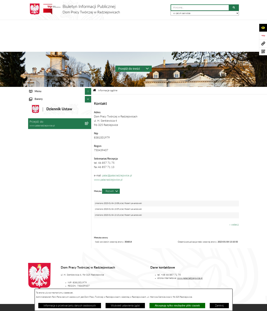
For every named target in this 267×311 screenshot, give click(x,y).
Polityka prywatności (179, 287)
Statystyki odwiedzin (122, 287)
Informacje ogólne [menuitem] (40, 66)
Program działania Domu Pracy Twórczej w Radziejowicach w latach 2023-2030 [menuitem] (53, 127)
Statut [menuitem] (33, 85)
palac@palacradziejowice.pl (117, 143)
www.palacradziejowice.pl (108, 147)
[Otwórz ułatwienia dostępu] (263, 28)
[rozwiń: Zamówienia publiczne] (89, 92)
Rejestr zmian (211, 277)
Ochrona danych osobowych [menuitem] (45, 112)
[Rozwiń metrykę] (111, 159)
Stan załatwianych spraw (61, 277)
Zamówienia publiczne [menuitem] (42, 92)
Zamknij (219, 305)
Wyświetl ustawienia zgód (125, 305)
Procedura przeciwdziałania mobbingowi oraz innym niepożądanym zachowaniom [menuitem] (54, 150)
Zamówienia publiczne (95, 277)
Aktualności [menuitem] (36, 98)
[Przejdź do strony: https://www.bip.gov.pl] (263, 35)
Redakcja (151, 277)
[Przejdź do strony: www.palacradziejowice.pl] (263, 43)
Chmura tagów (150, 287)
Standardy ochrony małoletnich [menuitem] (47, 135)
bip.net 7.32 (233, 306)
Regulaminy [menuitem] (36, 118)
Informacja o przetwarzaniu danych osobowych (70, 305)
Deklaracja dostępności (89, 287)
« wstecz (234, 192)
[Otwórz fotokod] (263, 51)
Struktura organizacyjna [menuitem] (43, 79)
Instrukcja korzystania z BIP (180, 277)
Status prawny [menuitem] (37, 72)
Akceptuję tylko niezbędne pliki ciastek (177, 305)
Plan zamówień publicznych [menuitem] (45, 105)
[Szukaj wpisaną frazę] (234, 7)
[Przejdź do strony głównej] (74, 9)
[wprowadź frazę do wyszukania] (200, 7)
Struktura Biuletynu (126, 277)
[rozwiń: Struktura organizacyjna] (89, 79)
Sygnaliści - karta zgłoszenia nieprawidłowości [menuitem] (55, 142)
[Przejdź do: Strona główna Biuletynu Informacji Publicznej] (94, 58)
